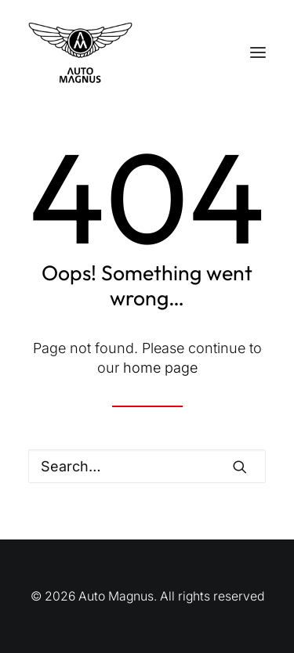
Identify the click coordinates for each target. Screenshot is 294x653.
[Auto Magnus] (80, 52)
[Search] (147, 466)
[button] (258, 52)
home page (160, 367)
